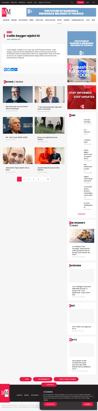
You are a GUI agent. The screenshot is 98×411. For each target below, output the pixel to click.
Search (72, 2)
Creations (39, 20)
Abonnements (43, 379)
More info (82, 214)
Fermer (87, 404)
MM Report (22, 2)
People (59, 20)
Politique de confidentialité (9, 405)
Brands (14, 20)
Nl (93, 2)
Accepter (50, 404)
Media (31, 20)
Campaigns (5, 2)
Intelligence (23, 20)
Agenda (29, 2)
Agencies (6, 20)
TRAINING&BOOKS (77, 20)
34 (48, 179)
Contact (50, 385)
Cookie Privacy (23, 405)
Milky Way (14, 2)
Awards (66, 20)
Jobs (35, 2)
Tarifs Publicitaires (67, 379)
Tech (88, 20)
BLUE (93, 20)
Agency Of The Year (45, 2)
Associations (50, 20)
